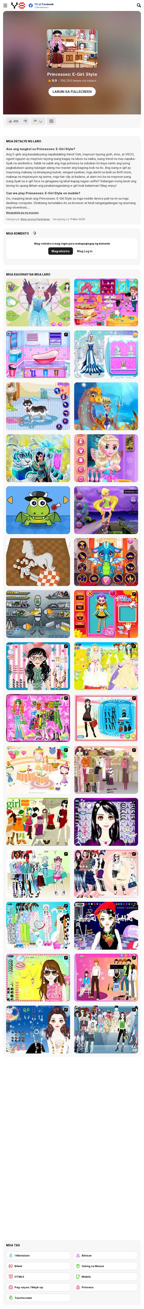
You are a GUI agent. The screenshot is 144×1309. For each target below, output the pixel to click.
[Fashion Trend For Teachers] (106, 770)
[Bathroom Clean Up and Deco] (38, 354)
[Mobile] (105, 1277)
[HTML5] (38, 1277)
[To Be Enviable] (38, 978)
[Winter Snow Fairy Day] (106, 354)
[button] (22, 212)
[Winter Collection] (38, 874)
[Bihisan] (105, 1255)
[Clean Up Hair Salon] (106, 302)
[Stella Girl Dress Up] (106, 510)
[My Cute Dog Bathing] (38, 406)
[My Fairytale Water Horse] (106, 406)
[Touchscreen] (38, 1298)
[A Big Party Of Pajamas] (38, 926)
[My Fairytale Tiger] (38, 458)
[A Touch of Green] (38, 718)
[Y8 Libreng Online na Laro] (18, 5)
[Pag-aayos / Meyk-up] (38, 1287)
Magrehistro (61, 251)
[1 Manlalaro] (38, 1255)
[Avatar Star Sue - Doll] (106, 614)
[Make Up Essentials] (106, 822)
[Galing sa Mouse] (105, 1266)
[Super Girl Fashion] (38, 822)
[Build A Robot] (38, 614)
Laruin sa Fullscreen (72, 92)
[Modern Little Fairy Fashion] (106, 458)
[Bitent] (38, 1266)
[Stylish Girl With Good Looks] (106, 926)
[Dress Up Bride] (106, 666)
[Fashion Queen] (106, 718)
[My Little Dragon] (38, 510)
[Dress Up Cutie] (38, 666)
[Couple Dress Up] (106, 978)
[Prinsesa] (105, 1287)
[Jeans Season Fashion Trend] (106, 1029)
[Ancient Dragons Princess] (106, 562)
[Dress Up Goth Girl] (38, 1029)
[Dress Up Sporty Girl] (106, 874)
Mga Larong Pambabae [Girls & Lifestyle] (35, 219)
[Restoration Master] (38, 562)
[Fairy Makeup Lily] (38, 302)
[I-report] (38, 121)
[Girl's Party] (38, 770)
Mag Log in (84, 251)
